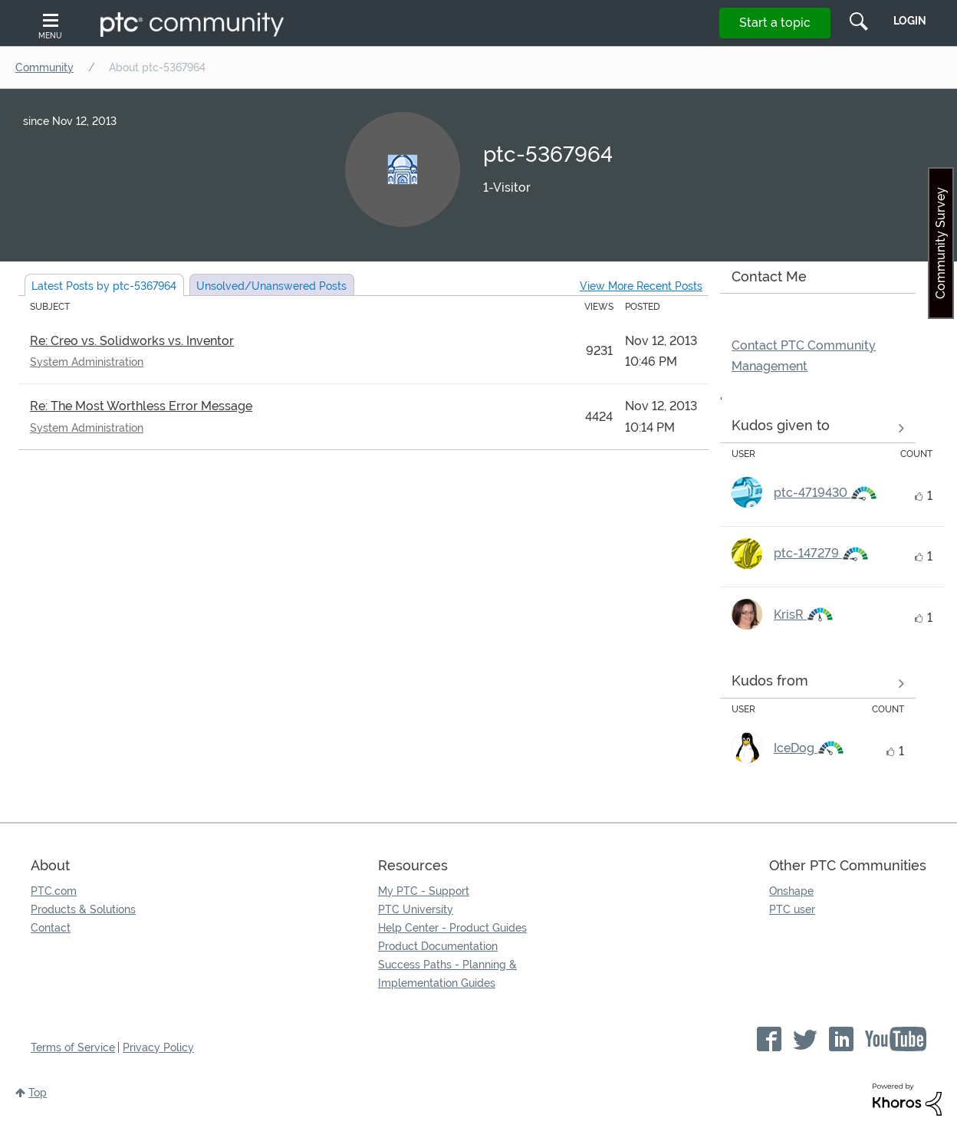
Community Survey (940, 243)
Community (44, 67)
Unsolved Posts (271, 286)
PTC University (415, 909)
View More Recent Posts (641, 286)
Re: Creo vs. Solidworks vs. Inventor (132, 341)
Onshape (791, 891)
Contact (51, 928)
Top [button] (37, 1093)
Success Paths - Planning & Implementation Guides (447, 973)
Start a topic (775, 22)
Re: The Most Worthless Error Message (141, 406)
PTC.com (54, 891)
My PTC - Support (423, 891)
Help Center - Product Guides (452, 928)
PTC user (792, 909)
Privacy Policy (158, 1047)
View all (818, 428)
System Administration (86, 362)
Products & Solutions (83, 909)
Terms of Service (73, 1047)
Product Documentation (438, 946)
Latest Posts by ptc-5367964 (103, 286)
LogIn (909, 21)
